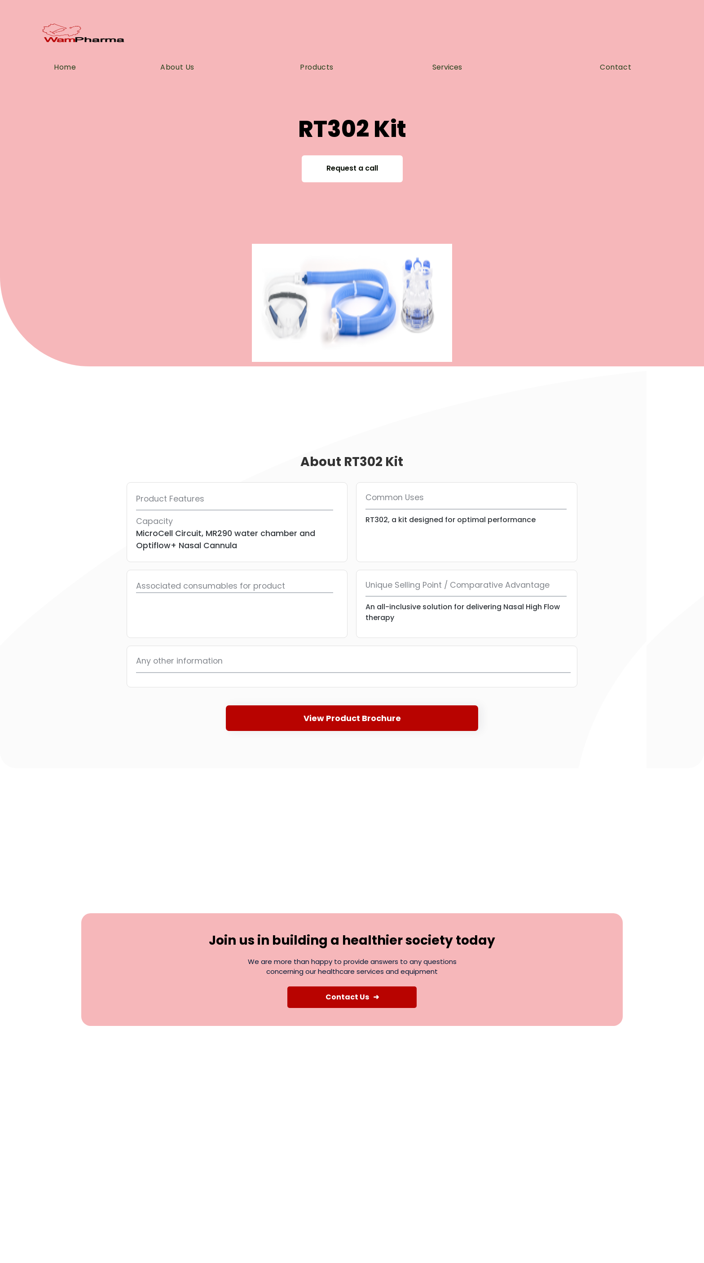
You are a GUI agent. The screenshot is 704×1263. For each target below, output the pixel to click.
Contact (615, 67)
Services (447, 67)
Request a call (352, 168)
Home (65, 67)
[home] (83, 35)
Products (317, 67)
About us (177, 67)
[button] (456, 67)
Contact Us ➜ (352, 997)
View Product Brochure (352, 718)
